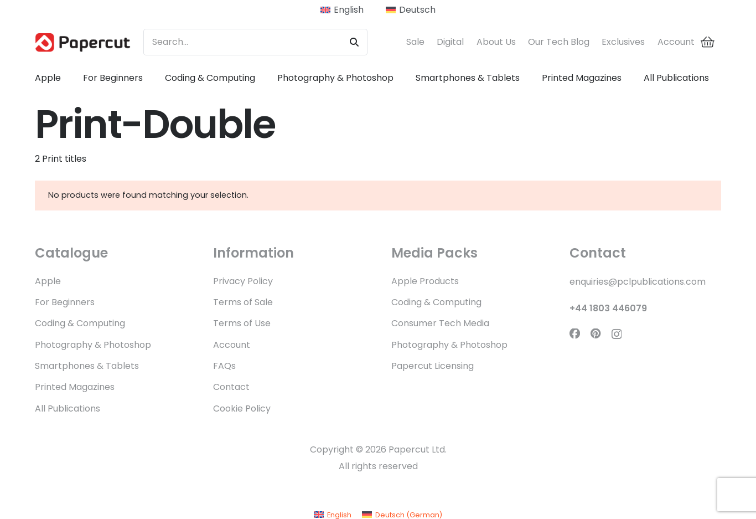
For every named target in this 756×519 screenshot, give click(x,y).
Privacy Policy (243, 281)
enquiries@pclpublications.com (637, 281)
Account (676, 41)
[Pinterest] (596, 333)
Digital (450, 41)
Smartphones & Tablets (87, 365)
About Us (496, 41)
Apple (48, 281)
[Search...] (255, 42)
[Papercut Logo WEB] (83, 42)
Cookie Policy (242, 408)
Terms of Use (242, 323)
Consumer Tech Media (440, 323)
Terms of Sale (243, 302)
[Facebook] (574, 333)
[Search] (354, 42)
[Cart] (708, 42)
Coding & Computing (80, 323)
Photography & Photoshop (93, 344)
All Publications (67, 408)
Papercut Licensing (432, 365)
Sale (415, 41)
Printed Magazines (75, 387)
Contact (231, 387)
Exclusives (623, 41)
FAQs (224, 365)
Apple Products (425, 281)
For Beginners (65, 302)
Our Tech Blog (558, 41)
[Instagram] (617, 334)
